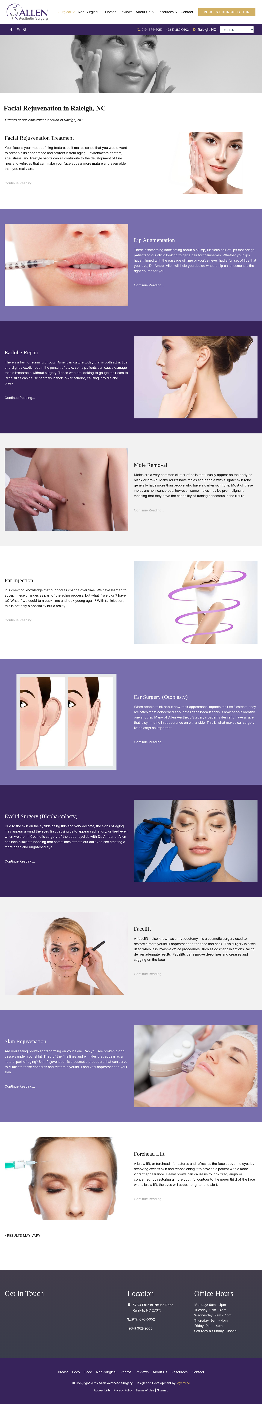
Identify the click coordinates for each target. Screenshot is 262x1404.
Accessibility (101, 1390)
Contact (195, 1372)
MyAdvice (183, 1383)
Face (89, 1372)
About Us (158, 1372)
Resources (177, 1372)
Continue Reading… (20, 183)
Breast (66, 1372)
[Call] (150, 29)
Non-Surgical (107, 1372)
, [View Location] (207, 30)
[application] (78, 12)
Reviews (141, 1372)
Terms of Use (145, 1390)
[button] (226, 12)
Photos (125, 1372)
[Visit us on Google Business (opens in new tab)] (25, 30)
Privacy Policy (123, 1390)
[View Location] (195, 29)
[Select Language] (237, 29)
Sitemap (163, 1390)
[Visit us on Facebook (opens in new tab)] (11, 30)
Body (78, 1372)
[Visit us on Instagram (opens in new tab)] (18, 30)
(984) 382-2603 (177, 30)
